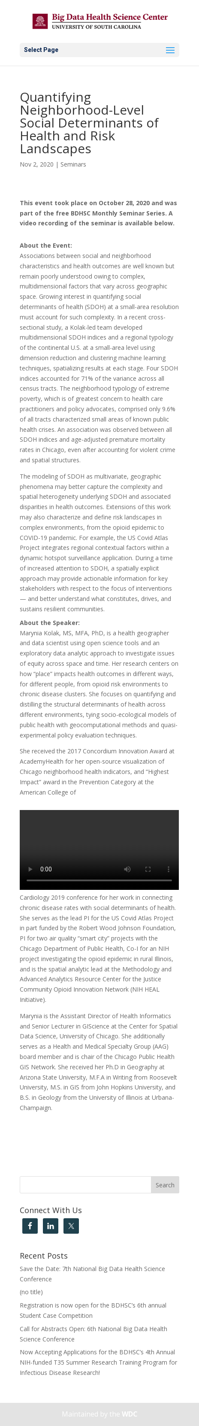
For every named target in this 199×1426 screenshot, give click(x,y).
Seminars (73, 164)
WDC (130, 1414)
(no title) (31, 1292)
